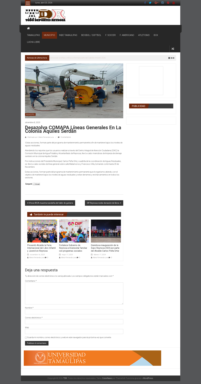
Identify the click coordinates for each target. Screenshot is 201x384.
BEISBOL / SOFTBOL (91, 35)
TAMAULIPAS (33, 35)
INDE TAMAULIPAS (68, 35)
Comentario (31, 281)
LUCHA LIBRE (33, 42)
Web (27, 327)
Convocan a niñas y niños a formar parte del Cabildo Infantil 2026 (77, 58)
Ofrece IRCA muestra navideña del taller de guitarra (50, 203)
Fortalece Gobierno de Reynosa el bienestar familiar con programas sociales (73, 248)
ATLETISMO (144, 35)
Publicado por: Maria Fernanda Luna (40, 137)
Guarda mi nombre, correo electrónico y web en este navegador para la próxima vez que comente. (69, 337)
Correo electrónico (34, 318)
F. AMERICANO (127, 35)
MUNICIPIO (49, 35)
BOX (156, 35)
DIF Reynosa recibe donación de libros (103, 203)
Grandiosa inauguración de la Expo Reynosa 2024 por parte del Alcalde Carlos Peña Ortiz (105, 248)
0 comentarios (64, 137)
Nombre (29, 308)
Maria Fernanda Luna (36, 257)
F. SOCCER (110, 35)
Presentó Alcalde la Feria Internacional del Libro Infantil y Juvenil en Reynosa (41, 248)
